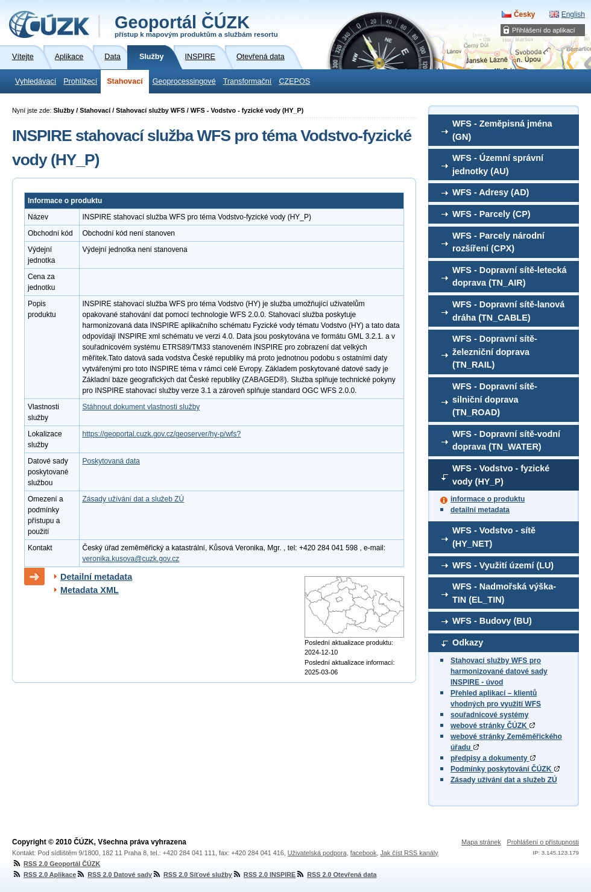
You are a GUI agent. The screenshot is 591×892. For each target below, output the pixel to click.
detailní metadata (480, 510)
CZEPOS (294, 81)
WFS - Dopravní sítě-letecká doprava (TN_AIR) (509, 276)
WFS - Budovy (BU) (492, 621)
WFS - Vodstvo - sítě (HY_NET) (494, 537)
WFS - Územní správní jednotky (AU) (497, 164)
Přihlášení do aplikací (543, 30)
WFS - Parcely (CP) (491, 214)
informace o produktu (487, 499)
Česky (524, 14)
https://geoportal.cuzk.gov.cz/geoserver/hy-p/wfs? (162, 434)
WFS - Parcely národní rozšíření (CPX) (498, 242)
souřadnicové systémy (489, 715)
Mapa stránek (481, 842)
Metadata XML (89, 590)
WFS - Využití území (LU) (503, 565)
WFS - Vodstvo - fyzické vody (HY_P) (500, 474)
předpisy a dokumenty (493, 758)
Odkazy (467, 642)
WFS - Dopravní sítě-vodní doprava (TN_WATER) (506, 440)
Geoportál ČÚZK (196, 25)
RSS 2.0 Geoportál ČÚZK (56, 863)
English (573, 14)
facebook (363, 852)
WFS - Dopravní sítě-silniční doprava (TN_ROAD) (494, 399)
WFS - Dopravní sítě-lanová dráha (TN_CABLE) (508, 311)
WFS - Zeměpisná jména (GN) (502, 130)
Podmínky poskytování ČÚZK (505, 769)
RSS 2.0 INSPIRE (264, 874)
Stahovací (125, 81)
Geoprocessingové (184, 81)
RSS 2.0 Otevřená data (336, 874)
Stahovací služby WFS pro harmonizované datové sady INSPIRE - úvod (499, 671)
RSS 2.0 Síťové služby (192, 874)
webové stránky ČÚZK (492, 725)
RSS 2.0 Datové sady (114, 874)
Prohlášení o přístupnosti (543, 842)
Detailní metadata (96, 577)
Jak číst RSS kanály (409, 852)
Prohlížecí (80, 81)
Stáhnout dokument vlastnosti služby (141, 407)
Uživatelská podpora (317, 852)
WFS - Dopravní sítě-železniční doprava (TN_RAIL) (494, 351)
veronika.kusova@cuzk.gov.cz (131, 558)
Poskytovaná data (111, 461)
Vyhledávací (35, 81)
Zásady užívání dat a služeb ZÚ (503, 780)
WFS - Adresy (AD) (490, 192)
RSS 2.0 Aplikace (44, 874)
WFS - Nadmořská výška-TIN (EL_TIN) (504, 593)
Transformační (247, 81)
